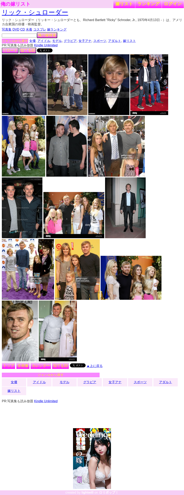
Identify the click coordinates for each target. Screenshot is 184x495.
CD (22, 29)
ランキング (148, 3)
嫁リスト (124, 3)
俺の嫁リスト (16, 4)
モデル (57, 41)
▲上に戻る (94, 366)
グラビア (70, 41)
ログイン (173, 3)
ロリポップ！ (108, 492)
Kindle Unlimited (46, 45)
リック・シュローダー (35, 12)
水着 (29, 29)
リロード (10, 50)
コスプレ (39, 29)
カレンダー (41, 366)
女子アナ (85, 41)
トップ (8, 366)
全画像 (22, 366)
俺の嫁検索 (47, 35)
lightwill (87, 492)
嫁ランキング (57, 29)
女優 (32, 41)
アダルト (114, 41)
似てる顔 (27, 50)
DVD (16, 29)
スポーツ (99, 41)
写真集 (7, 29)
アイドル (43, 41)
